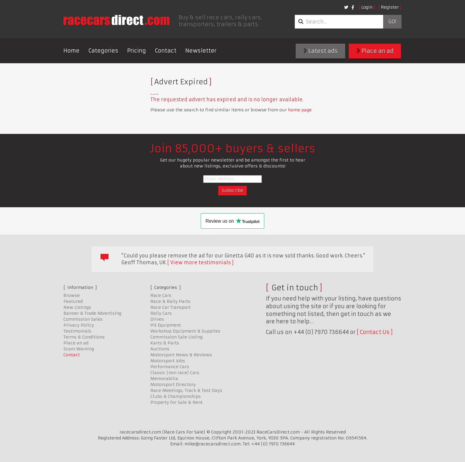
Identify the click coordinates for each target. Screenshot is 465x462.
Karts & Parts (164, 343)
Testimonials (77, 331)
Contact (165, 50)
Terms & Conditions (84, 337)
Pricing (136, 50)
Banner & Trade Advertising (92, 313)
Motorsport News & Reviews (181, 354)
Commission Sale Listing (176, 337)
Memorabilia (164, 378)
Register (390, 7)
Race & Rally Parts (170, 301)
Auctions (159, 349)
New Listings (77, 307)
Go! (392, 22)
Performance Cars (169, 366)
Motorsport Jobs (167, 360)
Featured (73, 301)
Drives (157, 319)
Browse (71, 295)
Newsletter (200, 50)
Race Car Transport (170, 307)
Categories (103, 50)
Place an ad (375, 51)
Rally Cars (161, 313)
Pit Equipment (165, 325)
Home (71, 50)
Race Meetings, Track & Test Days (186, 390)
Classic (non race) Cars (174, 372)
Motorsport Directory (173, 384)
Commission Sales (83, 319)
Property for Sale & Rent (176, 402)
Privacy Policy (78, 325)
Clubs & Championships (175, 396)
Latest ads (320, 51)
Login (366, 7)
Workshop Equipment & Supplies (185, 331)
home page (300, 110)
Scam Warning (78, 349)
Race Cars (160, 295)
